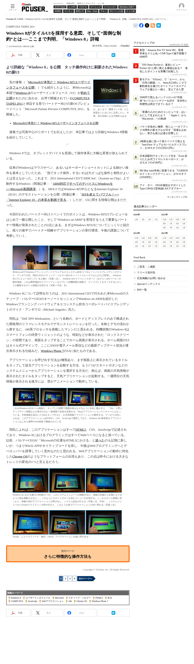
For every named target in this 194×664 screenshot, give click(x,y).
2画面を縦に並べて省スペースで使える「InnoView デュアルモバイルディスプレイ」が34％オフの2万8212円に (163, 144)
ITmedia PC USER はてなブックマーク (158, 24)
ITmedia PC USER (14, 19)
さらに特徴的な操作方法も (68, 556)
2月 (149, 219)
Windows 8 (23, 93)
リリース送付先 (146, 272)
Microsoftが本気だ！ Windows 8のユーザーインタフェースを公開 (56, 123)
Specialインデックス (148, 284)
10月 (177, 219)
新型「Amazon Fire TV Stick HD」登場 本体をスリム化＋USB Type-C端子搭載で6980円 (163, 53)
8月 (164, 224)
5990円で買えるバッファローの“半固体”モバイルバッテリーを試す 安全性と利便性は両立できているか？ (164, 100)
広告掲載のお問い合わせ (151, 278)
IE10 (109, 598)
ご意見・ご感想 (146, 266)
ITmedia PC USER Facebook (141, 24)
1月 (156, 219)
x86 (70, 601)
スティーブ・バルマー (80, 598)
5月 (183, 224)
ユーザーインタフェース (38, 598)
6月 (177, 224)
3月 (143, 219)
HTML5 (81, 429)
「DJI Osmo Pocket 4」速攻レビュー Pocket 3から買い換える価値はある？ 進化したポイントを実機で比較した (164, 68)
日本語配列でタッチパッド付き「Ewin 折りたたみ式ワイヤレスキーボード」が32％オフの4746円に (163, 159)
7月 (170, 224)
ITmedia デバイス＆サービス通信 (135, 24)
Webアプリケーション (53, 601)
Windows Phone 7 (52, 351)
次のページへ (85, 578)
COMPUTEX (17, 601)
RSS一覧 (142, 289)
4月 (136, 219)
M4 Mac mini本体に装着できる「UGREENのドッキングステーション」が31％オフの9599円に (164, 174)
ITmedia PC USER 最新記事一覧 (153, 24)
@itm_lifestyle (147, 24)
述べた (100, 440)
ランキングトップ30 (177, 197)
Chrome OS (19, 456)
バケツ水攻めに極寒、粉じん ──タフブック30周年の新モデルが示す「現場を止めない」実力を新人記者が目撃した (164, 130)
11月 (171, 219)
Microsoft (59, 598)
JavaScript (32, 601)
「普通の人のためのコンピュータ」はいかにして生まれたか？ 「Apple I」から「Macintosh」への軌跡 (163, 115)
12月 (164, 219)
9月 (183, 219)
